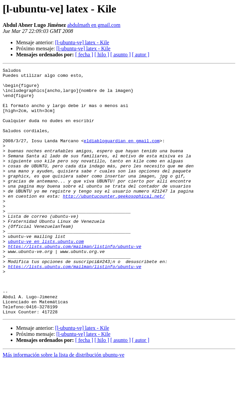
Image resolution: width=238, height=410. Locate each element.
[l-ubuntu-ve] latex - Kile (82, 42)
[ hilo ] (102, 54)
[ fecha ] (84, 54)
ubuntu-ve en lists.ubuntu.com (46, 276)
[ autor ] (141, 54)
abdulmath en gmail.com (94, 25)
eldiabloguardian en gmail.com (122, 156)
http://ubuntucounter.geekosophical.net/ (114, 222)
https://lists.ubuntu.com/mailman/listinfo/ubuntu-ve (74, 282)
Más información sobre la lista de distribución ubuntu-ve (63, 404)
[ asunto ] (120, 54)
